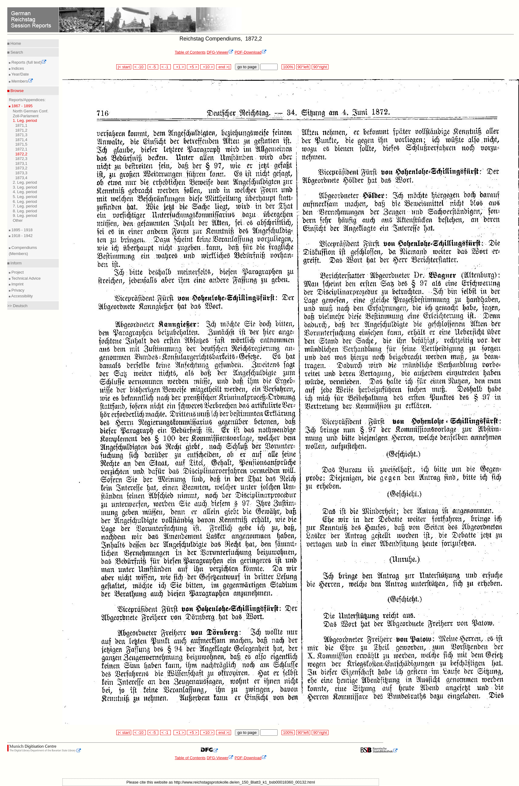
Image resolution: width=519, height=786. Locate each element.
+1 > (179, 67)
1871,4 (21, 139)
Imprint (16, 284)
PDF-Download (251, 52)
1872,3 (21, 158)
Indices (17, 68)
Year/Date (19, 74)
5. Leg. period (25, 196)
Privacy (17, 290)
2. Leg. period (25, 182)
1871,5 (21, 144)
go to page (247, 67)
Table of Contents (190, 52)
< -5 (153, 67)
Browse (16, 90)
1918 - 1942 (21, 235)
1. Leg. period (25, 120)
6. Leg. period (25, 201)
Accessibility (21, 296)
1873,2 (21, 168)
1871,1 (21, 125)
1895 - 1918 (21, 230)
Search (16, 52)
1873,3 (21, 173)
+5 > (192, 67)
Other (18, 220)
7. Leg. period (25, 206)
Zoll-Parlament (26, 116)
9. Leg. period (25, 215)
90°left (303, 67)
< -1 (165, 67)
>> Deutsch (17, 305)
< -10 (139, 67)
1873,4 (21, 177)
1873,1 (21, 163)
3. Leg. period (25, 187)
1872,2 (21, 154)
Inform (15, 263)
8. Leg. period (25, 211)
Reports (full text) (28, 62)
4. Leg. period (25, 191)
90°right (320, 67)
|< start (124, 67)
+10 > (207, 67)
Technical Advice (25, 278)
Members (21, 81)
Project (17, 272)
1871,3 (21, 135)
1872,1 (21, 149)
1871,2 (21, 130)
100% (288, 67)
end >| (223, 67)
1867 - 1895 (21, 106)
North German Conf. (30, 111)
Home (15, 43)
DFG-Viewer (220, 52)
